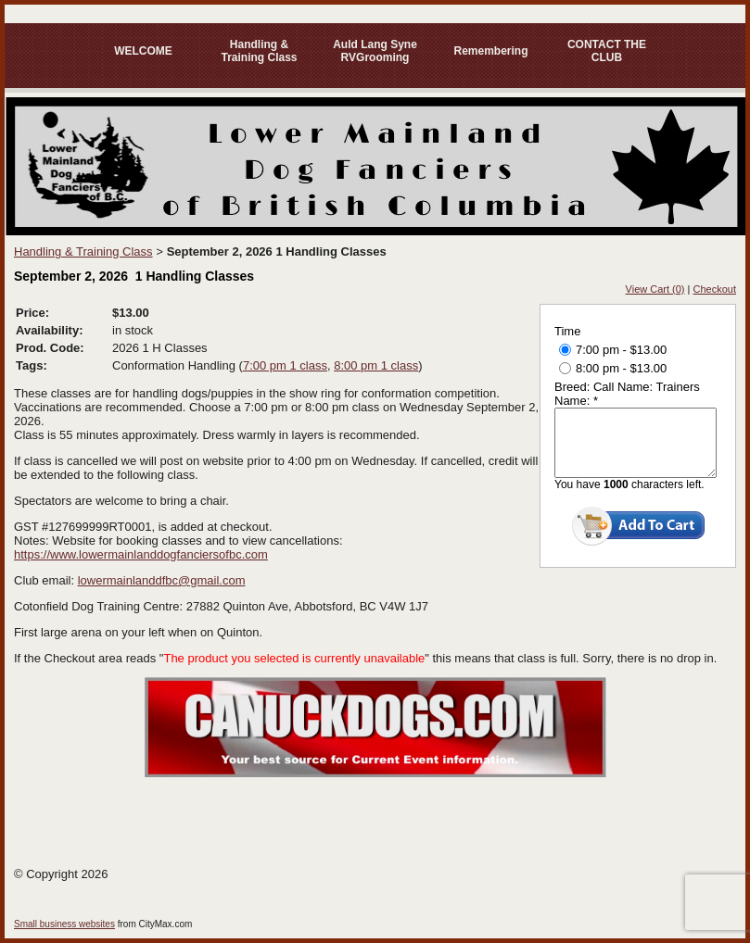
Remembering (490, 50)
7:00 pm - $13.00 (613, 350)
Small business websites (64, 924)
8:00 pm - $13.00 (613, 368)
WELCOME (143, 50)
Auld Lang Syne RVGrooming (375, 51)
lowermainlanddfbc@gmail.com (162, 580)
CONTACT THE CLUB (606, 51)
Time (567, 331)
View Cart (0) (655, 289)
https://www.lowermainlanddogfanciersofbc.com (141, 554)
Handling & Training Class (259, 51)
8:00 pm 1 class (376, 365)
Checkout (714, 289)
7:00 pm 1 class (285, 365)
